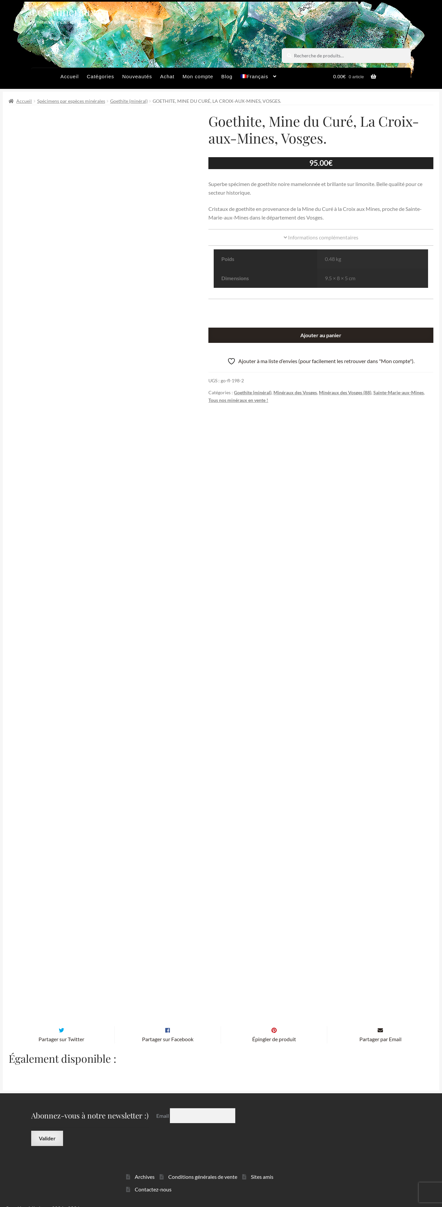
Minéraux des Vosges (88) (345, 392)
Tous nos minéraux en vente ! (238, 400)
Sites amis (262, 1166)
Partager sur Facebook (167, 1028)
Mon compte (198, 76)
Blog (227, 76)
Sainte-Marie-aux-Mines (398, 392)
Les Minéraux (63, 11)
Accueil (69, 76)
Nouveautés (137, 76)
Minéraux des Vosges (295, 392)
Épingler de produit (274, 1028)
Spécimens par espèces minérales (71, 101)
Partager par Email (380, 1028)
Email (163, 1105)
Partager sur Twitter (61, 1028)
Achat (167, 76)
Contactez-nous (153, 1178)
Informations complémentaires (321, 237)
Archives (145, 1166)
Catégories (100, 76)
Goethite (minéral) (129, 101)
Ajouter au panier (320, 335)
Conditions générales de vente (202, 1166)
